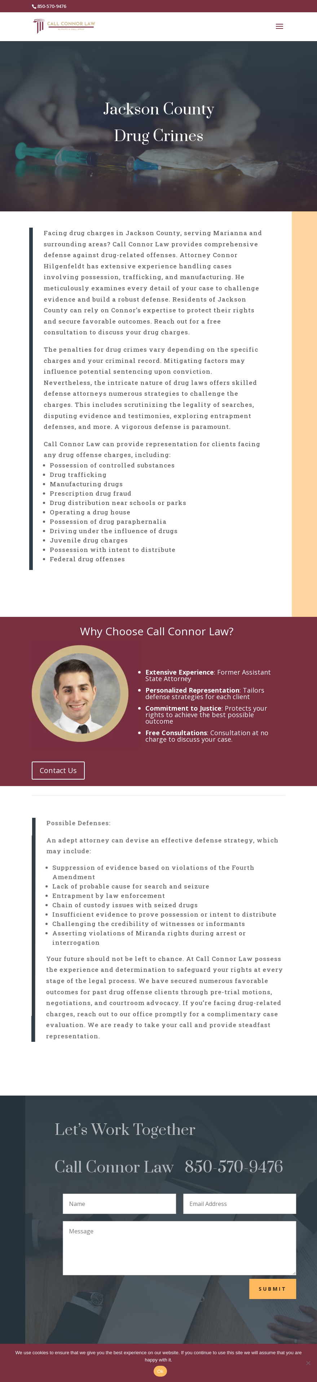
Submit (288, 1288)
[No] (308, 1362)
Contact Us (58, 770)
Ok (160, 1371)
